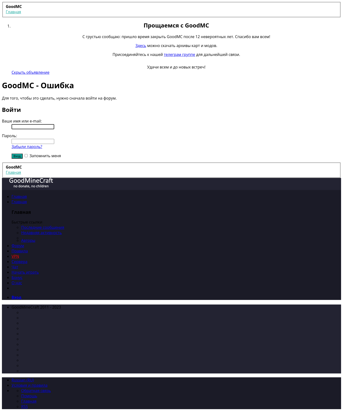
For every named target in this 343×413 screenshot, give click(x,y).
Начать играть (25, 272)
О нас (17, 282)
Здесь (140, 45)
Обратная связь (36, 390)
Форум (18, 245)
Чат (15, 267)
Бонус (17, 277)
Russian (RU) (23, 380)
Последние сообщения (42, 227)
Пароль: (9, 135)
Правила (20, 251)
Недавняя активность (41, 232)
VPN (15, 256)
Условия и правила (29, 385)
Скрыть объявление (30, 72)
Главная (19, 196)
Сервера (19, 261)
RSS (24, 406)
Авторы (28, 240)
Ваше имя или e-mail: (22, 121)
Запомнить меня (43, 155)
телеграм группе (179, 54)
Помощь (29, 396)
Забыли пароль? (27, 146)
